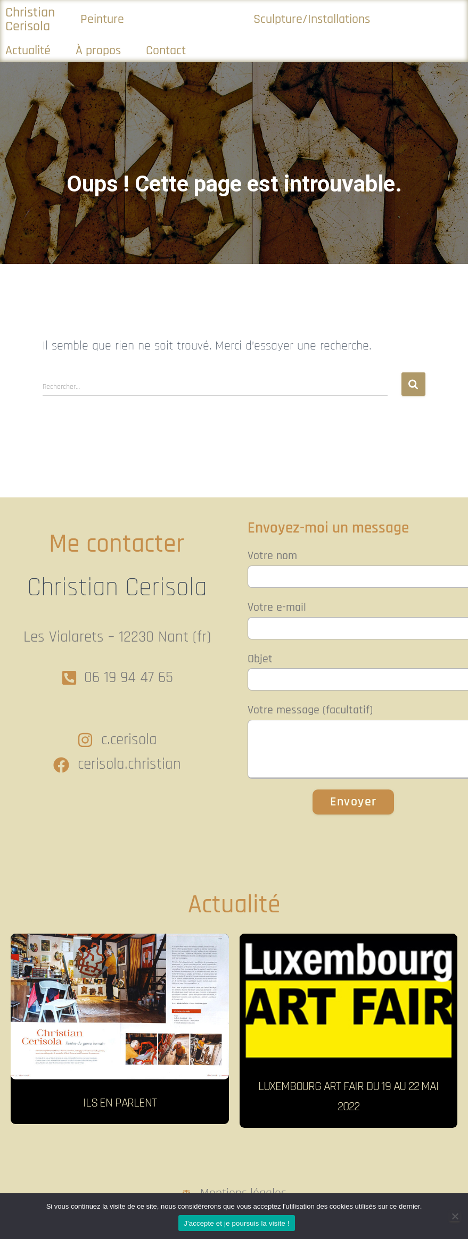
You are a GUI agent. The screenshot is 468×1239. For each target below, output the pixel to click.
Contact (166, 51)
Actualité (28, 51)
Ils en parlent (119, 1103)
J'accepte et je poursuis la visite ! (237, 1223)
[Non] (454, 1216)
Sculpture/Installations (311, 19)
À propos (98, 51)
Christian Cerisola (30, 19)
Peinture (102, 19)
